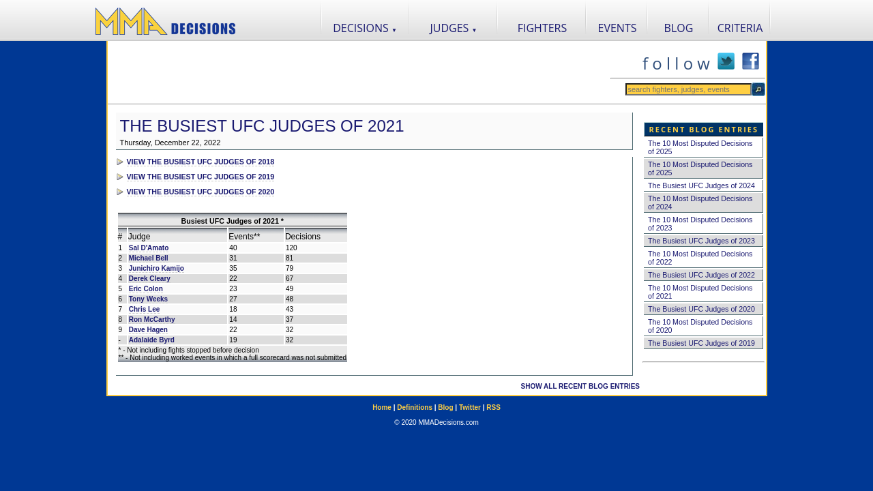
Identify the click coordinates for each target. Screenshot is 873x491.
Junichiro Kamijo (156, 268)
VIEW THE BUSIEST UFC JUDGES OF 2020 (201, 192)
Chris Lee (144, 309)
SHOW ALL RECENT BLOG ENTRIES (580, 386)
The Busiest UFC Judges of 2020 (701, 309)
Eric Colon (146, 289)
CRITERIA (740, 27)
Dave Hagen (148, 329)
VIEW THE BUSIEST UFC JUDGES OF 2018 (201, 162)
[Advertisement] (358, 72)
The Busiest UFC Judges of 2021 (262, 126)
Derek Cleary (150, 278)
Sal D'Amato (149, 248)
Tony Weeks (148, 299)
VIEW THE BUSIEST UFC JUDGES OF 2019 (201, 177)
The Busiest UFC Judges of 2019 (701, 343)
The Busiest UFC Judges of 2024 (701, 185)
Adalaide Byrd (152, 340)
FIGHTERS (542, 27)
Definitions (414, 407)
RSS (493, 407)
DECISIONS (365, 27)
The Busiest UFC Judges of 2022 (701, 275)
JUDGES (453, 27)
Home (381, 407)
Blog (445, 407)
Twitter (470, 407)
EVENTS (617, 27)
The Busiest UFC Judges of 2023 (701, 241)
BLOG (679, 27)
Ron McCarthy (152, 319)
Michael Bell (148, 258)
